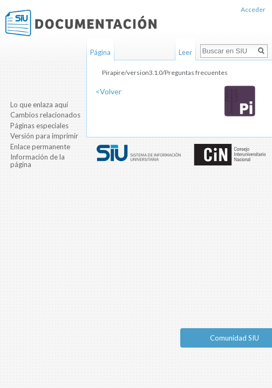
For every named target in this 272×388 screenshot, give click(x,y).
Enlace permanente (40, 146)
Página (100, 52)
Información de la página (37, 161)
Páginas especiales (39, 125)
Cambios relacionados (45, 114)
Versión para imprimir (44, 135)
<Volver (108, 91)
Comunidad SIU (234, 338)
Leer (185, 52)
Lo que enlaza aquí (39, 104)
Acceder (253, 9)
